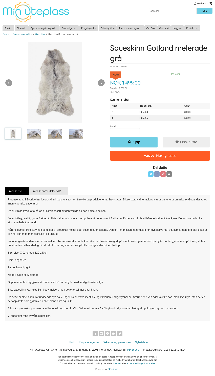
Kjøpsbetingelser (89, 342)
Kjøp (133, 142)
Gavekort (164, 28)
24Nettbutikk (114, 369)
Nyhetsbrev (142, 342)
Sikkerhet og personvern (117, 342)
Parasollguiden (69, 28)
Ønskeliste (186, 142)
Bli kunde (21, 28)
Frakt (72, 342)
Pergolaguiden (88, 28)
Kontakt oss (192, 28)
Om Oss (150, 28)
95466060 (133, 349)
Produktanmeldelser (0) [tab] (46, 191)
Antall (113, 126)
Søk (204, 10)
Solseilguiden (108, 28)
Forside (8, 28)
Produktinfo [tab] (15, 191)
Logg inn (177, 28)
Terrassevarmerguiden (130, 28)
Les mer (117, 363)
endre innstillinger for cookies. (141, 363)
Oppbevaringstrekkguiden (43, 28)
